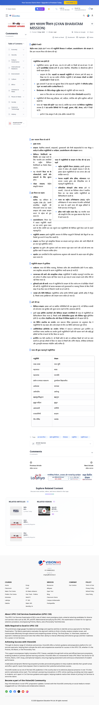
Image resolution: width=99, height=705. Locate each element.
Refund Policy (90, 591)
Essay (27, 585)
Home (7, 585)
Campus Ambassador (53, 600)
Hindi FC (28, 597)
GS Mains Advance (31, 591)
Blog (48, 594)
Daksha (7, 603)
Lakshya (7, 600)
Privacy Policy (90, 588)
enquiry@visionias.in (49, 575)
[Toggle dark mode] (49, 9)
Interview (8, 597)
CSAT (27, 588)
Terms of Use (90, 585)
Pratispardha (51, 603)
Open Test (50, 591)
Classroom (8, 588)
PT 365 (28, 600)
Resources (50, 585)
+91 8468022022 (49, 570)
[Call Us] (56, 9)
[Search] (84, 15)
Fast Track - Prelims (32, 594)
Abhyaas (49, 588)
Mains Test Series (10, 591)
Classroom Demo (52, 597)
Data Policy (89, 594)
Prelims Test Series (11, 594)
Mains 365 (29, 603)
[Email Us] (78, 9)
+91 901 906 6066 (64, 10)
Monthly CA (29, 606)
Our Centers (72, 585)
